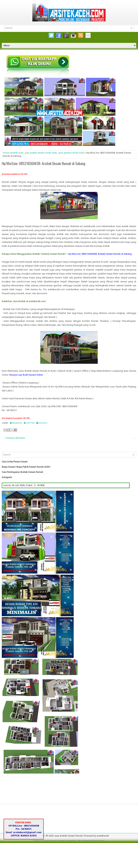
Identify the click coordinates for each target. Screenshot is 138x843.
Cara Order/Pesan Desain (15, 461)
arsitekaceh (103, 835)
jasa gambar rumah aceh (71, 152)
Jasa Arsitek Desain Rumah (68, 835)
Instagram (7, 477)
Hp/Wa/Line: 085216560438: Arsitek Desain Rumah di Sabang (43, 163)
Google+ (42, 423)
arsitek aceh (17, 152)
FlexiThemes (49, 840)
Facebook (16, 423)
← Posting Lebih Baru (14, 438)
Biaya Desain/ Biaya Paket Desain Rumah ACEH (26, 466)
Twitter (29, 423)
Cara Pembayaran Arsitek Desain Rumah (22, 472)
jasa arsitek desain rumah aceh (41, 152)
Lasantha (71, 840)
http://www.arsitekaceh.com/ (91, 840)
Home (6, 152)
